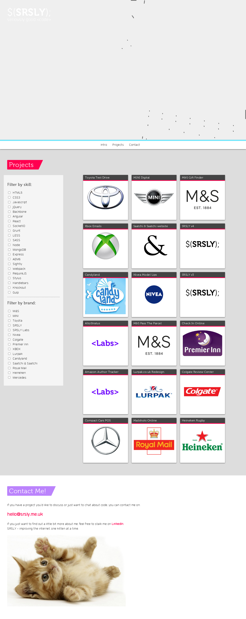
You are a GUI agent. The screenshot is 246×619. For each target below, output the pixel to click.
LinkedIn (117, 524)
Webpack (19, 269)
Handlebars (20, 283)
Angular (18, 216)
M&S (16, 311)
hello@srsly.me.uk (25, 515)
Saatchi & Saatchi (25, 364)
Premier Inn (20, 344)
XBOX (16, 349)
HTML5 (17, 193)
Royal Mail (19, 368)
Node (16, 245)
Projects (118, 145)
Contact (134, 145)
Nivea (16, 335)
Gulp (16, 293)
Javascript (20, 202)
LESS (16, 236)
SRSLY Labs (21, 330)
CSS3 (16, 198)
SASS (16, 240)
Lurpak (17, 354)
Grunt (16, 231)
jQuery (17, 207)
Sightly (17, 264)
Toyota (17, 321)
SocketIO (19, 226)
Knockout (19, 288)
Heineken (19, 373)
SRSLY (17, 326)
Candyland (20, 359)
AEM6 (16, 259)
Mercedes (19, 378)
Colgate (18, 340)
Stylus (17, 278)
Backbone (19, 212)
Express (18, 254)
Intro (104, 145)
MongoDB (19, 250)
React (17, 221)
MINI (15, 316)
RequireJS (20, 274)
